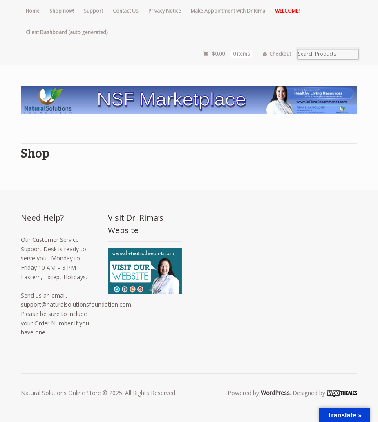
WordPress (275, 393)
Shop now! (61, 10)
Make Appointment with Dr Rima (228, 10)
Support (93, 10)
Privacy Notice (164, 10)
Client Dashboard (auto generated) (67, 32)
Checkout (280, 53)
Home (33, 10)
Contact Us (126, 10)
